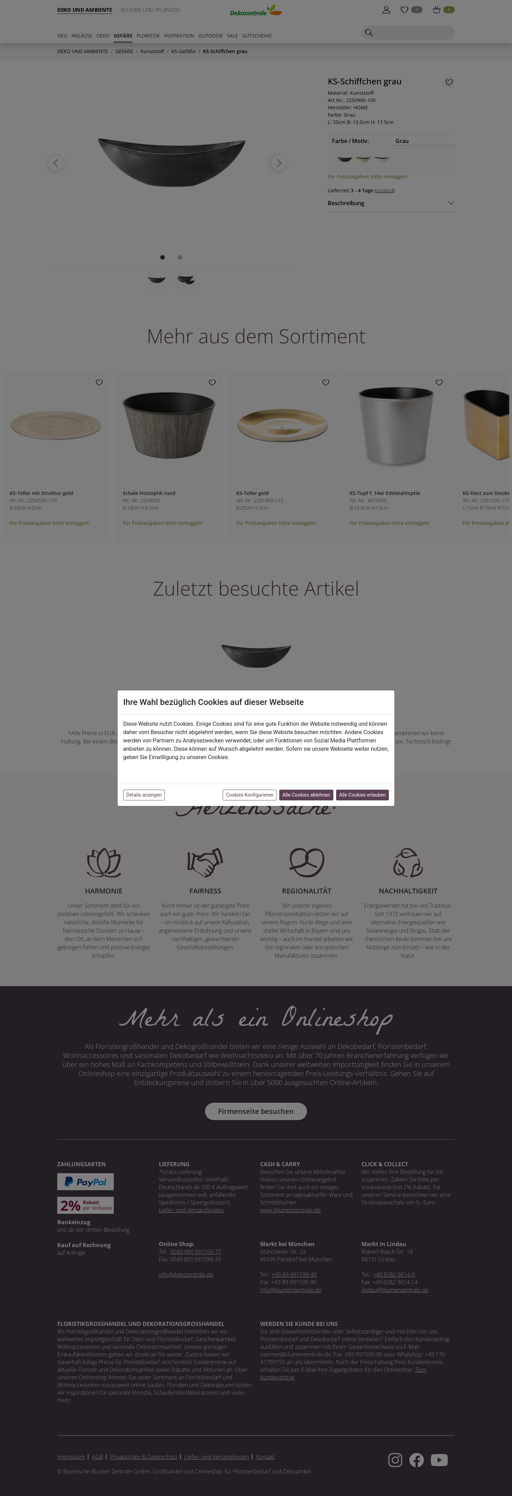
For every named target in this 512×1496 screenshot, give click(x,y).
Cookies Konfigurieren (249, 795)
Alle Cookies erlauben (362, 795)
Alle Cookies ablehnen (306, 795)
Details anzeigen (144, 795)
